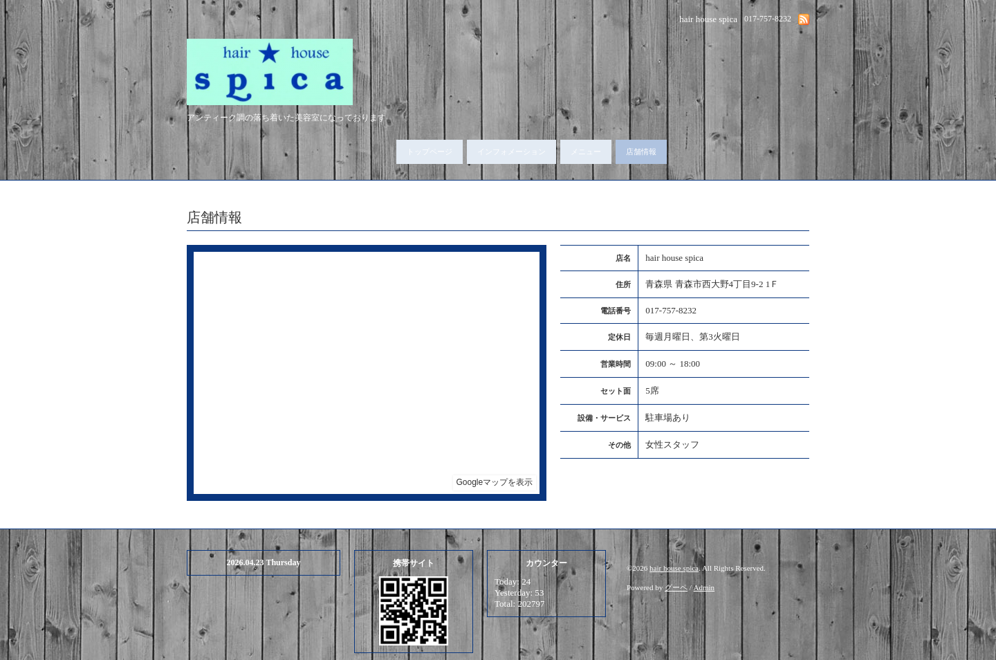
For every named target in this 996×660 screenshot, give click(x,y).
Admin (704, 587)
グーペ (676, 587)
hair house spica (674, 568)
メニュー (586, 151)
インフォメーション (511, 151)
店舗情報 (641, 151)
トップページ (429, 151)
